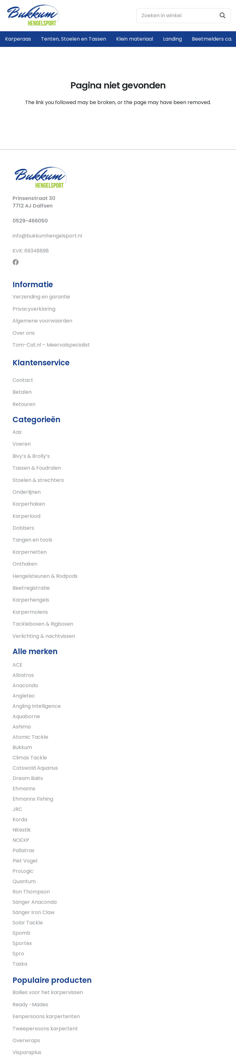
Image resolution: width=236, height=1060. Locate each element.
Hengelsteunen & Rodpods (45, 576)
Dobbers (23, 528)
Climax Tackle (30, 757)
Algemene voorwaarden (42, 320)
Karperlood (26, 516)
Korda (20, 819)
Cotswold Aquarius (35, 768)
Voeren (22, 444)
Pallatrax (23, 850)
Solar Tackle (28, 922)
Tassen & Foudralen (37, 468)
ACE (18, 664)
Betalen (22, 392)
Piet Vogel (25, 860)
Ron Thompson (31, 891)
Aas (17, 432)
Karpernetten (30, 552)
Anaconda (25, 685)
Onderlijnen (27, 492)
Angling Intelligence (37, 706)
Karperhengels (31, 599)
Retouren (24, 404)
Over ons (24, 333)
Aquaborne (26, 716)
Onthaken (25, 564)
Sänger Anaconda (35, 902)
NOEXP (21, 840)
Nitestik (22, 829)
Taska (20, 964)
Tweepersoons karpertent (45, 1028)
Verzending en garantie (41, 296)
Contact (23, 380)
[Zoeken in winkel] (183, 15)
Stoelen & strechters (38, 480)
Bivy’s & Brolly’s (31, 456)
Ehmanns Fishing (33, 798)
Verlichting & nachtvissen (44, 636)
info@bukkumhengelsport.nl (47, 235)
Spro (18, 953)
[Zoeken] (222, 15)
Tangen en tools (32, 539)
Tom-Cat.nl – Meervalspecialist (51, 344)
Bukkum (22, 747)
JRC (17, 809)
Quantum (24, 881)
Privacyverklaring (34, 308)
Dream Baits (28, 778)
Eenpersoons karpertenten (46, 1016)
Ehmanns (24, 788)
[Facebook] (15, 262)
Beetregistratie (31, 588)
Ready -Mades (30, 1004)
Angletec (24, 695)
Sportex (22, 943)
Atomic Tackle (30, 737)
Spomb (21, 933)
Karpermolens (30, 612)
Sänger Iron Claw (33, 912)
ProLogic (23, 871)
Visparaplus (27, 1052)
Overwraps (26, 1040)
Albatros (23, 675)
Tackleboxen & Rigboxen (43, 624)
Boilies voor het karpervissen (48, 992)
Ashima (22, 726)
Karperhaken (29, 504)
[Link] (33, 15)
